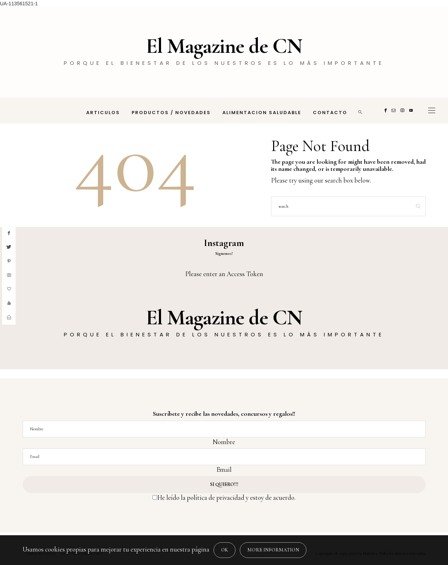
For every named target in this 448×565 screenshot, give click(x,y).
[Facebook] (387, 110)
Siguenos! (224, 253)
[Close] (225, 550)
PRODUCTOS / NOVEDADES (171, 112)
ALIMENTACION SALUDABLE (261, 112)
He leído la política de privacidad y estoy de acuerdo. (226, 497)
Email (224, 469)
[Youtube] (412, 110)
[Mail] (395, 110)
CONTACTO (330, 112)
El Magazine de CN (224, 46)
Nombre (224, 442)
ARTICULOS (103, 112)
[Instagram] (403, 110)
